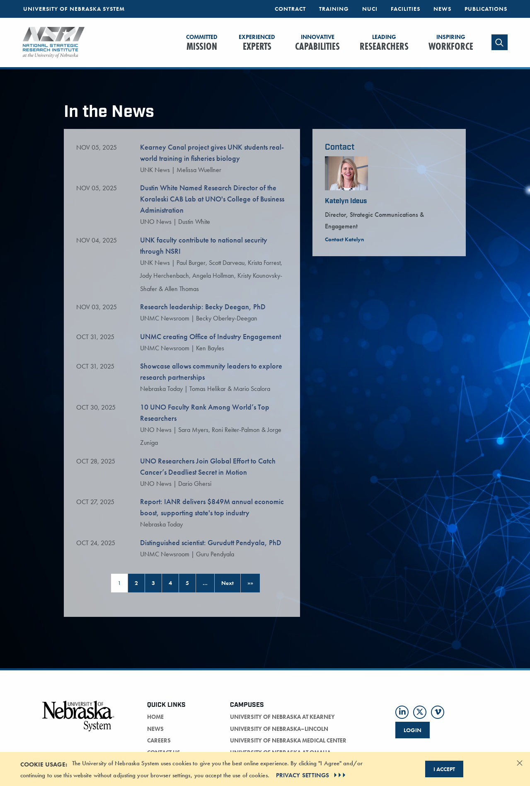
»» (250, 583)
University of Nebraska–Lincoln (279, 729)
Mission (202, 43)
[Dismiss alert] (519, 762)
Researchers (384, 43)
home (155, 716)
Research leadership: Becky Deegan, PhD (203, 306)
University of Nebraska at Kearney (282, 716)
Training (334, 8)
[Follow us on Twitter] (419, 712)
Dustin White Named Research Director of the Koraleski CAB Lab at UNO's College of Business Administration (212, 199)
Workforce (450, 43)
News (442, 8)
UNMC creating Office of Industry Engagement (210, 336)
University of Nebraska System (74, 8)
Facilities (405, 8)
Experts (257, 43)
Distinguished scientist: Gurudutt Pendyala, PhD (210, 542)
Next (227, 583)
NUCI (370, 8)
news (155, 729)
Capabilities (317, 43)
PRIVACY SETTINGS (312, 775)
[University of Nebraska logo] (79, 721)
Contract (290, 8)
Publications (486, 8)
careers (159, 740)
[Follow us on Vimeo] (437, 712)
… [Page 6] (205, 583)
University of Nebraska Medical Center (288, 740)
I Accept (444, 769)
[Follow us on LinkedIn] (402, 712)
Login (412, 730)
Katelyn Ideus (346, 201)
